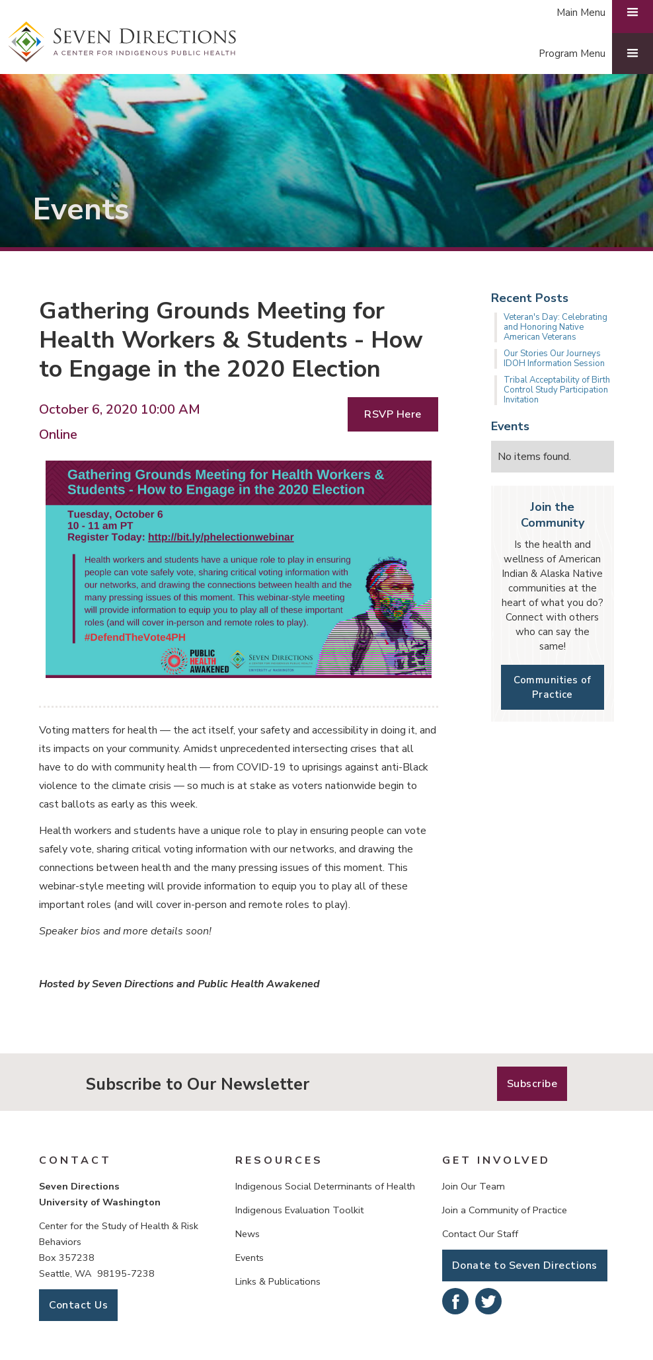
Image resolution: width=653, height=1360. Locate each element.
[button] (589, 53)
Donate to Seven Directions (524, 1265)
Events (249, 1257)
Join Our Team (473, 1186)
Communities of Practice (552, 687)
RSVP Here (393, 414)
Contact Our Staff (480, 1233)
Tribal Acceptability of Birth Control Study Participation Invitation (557, 390)
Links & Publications (278, 1281)
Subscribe (532, 1084)
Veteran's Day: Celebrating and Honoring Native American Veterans (555, 327)
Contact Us (78, 1305)
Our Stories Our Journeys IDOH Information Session (554, 358)
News (247, 1233)
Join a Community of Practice (504, 1210)
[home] (122, 42)
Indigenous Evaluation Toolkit (299, 1210)
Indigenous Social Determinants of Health (325, 1186)
